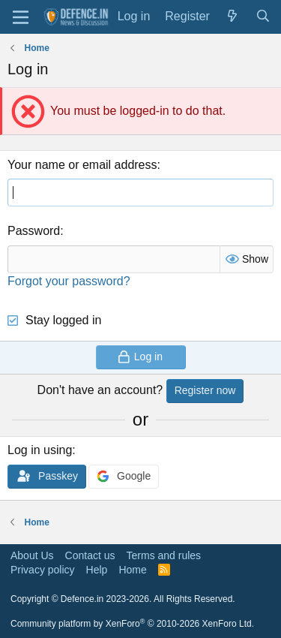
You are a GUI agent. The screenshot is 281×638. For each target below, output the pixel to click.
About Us (32, 555)
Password (33, 230)
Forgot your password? (68, 281)
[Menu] (20, 17)
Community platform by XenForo (132, 623)
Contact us (90, 555)
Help (97, 570)
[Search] (262, 16)
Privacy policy (42, 570)
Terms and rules (164, 555)
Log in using (39, 450)
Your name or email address (82, 164)
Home (132, 570)
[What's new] (232, 16)
